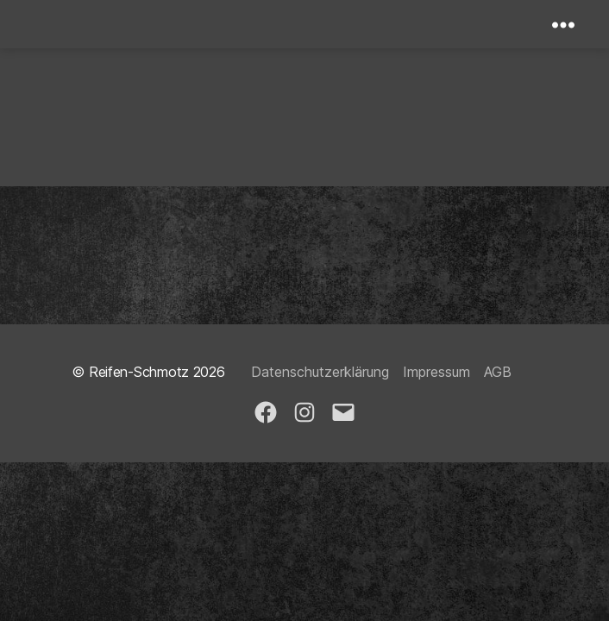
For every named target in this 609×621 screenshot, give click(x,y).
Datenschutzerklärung (320, 371)
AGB (498, 371)
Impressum (436, 371)
